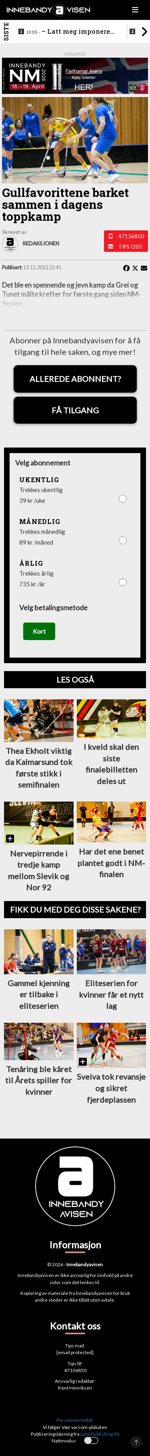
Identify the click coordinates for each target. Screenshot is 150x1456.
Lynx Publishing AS (99, 1434)
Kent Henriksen (75, 1388)
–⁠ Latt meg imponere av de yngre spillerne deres (71, 31)
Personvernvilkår (75, 1420)
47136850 (131, 236)
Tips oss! (130, 246)
